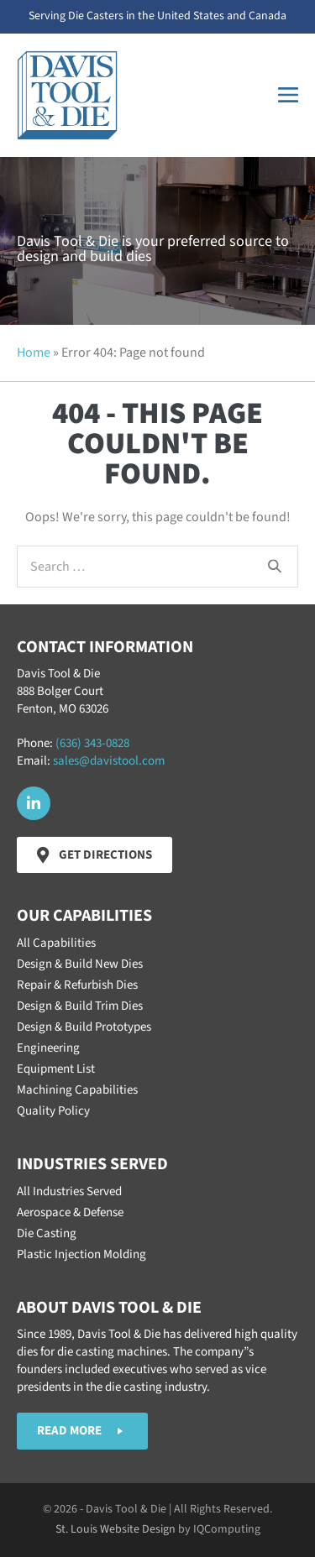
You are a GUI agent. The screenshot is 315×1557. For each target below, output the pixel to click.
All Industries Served (69, 1191)
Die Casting (46, 1233)
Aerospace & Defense (70, 1212)
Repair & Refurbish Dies (77, 985)
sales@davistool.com (109, 761)
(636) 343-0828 (92, 743)
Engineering (48, 1048)
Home (33, 352)
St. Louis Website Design (115, 1529)
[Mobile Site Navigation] (288, 95)
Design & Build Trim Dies (80, 1006)
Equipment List (56, 1069)
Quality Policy (53, 1111)
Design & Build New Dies (80, 964)
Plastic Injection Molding (81, 1254)
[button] (33, 803)
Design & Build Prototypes (84, 1027)
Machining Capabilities (77, 1090)
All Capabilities (56, 943)
